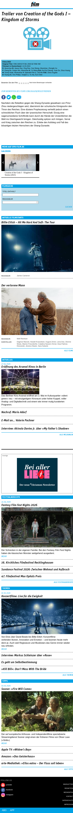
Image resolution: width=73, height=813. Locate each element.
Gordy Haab (9, 73)
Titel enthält (9, 191)
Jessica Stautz (31, 346)
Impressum (68, 804)
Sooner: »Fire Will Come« (16, 689)
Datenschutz (67, 800)
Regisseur (7, 199)
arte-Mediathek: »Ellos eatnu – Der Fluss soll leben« (32, 763)
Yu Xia (32, 75)
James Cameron (23, 276)
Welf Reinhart (22, 339)
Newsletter (68, 784)
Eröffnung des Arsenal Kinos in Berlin (23, 366)
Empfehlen (19, 97)
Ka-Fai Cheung (47, 70)
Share (14, 97)
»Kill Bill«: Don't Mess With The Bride (23, 669)
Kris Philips (17, 75)
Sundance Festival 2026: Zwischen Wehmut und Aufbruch (35, 569)
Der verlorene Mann (13, 285)
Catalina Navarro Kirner (47, 344)
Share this (3, 97)
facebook (9, 790)
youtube (9, 785)
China (4, 62)
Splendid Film (30, 73)
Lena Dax (60, 342)
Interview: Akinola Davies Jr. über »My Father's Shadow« (35, 428)
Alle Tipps (68, 769)
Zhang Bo (7, 70)
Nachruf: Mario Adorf (14, 412)
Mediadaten (68, 792)
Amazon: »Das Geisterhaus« (18, 756)
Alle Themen (68, 675)
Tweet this (9, 97)
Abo (4, 810)
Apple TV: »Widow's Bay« (16, 749)
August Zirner (51, 342)
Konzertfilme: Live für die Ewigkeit (22, 596)
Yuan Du (57, 70)
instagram (9, 795)
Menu (3, 4)
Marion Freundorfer (29, 344)
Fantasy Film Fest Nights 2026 (19, 505)
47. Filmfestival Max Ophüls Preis (21, 576)
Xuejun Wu (16, 70)
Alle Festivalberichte (63, 582)
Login (63, 4)
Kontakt (69, 796)
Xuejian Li (25, 75)
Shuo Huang (65, 70)
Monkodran (18, 73)
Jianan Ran (18, 68)
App (12, 810)
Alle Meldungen (66, 435)
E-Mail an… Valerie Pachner (17, 420)
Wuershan (8, 68)
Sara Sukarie (43, 346)
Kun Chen (38, 75)
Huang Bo (8, 75)
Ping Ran (27, 68)
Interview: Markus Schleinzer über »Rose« (26, 655)
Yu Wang (34, 70)
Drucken (24, 97)
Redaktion (69, 788)
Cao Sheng (35, 68)
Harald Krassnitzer (37, 342)
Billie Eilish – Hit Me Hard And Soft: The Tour (28, 222)
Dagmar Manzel (23, 342)
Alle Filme (68, 351)
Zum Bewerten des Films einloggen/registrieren (26, 91)
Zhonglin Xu (52, 68)
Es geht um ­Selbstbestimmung (19, 662)
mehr (4, 556)
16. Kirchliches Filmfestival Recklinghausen (27, 562)
